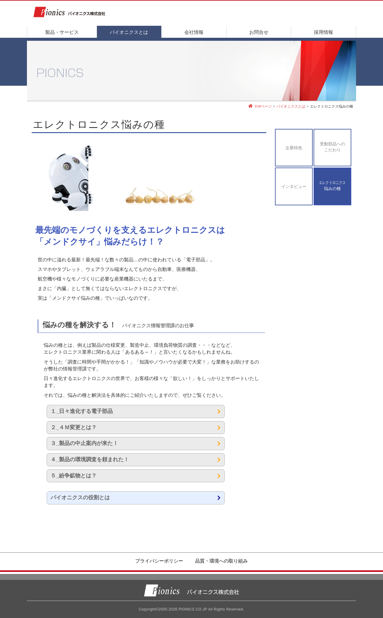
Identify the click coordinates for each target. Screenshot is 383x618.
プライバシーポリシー (159, 560)
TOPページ (263, 106)
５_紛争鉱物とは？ (74, 476)
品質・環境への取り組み (221, 560)
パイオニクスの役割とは (80, 498)
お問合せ (258, 32)
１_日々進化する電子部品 (82, 411)
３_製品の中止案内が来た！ (84, 443)
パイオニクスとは (129, 32)
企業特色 (293, 148)
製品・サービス (62, 32)
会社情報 (193, 32)
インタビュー (293, 186)
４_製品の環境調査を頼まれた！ (90, 459)
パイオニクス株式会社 (191, 590)
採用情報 (323, 32)
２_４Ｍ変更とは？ (74, 427)
